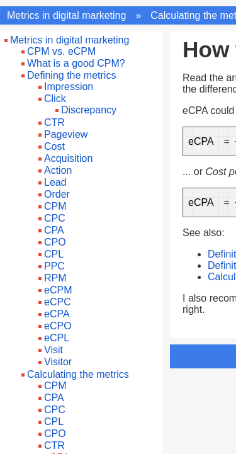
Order (57, 194)
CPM (55, 206)
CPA (54, 230)
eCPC (57, 302)
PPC (54, 266)
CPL (54, 254)
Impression (68, 86)
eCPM (58, 290)
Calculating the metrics (78, 374)
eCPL (56, 337)
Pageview (65, 134)
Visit (53, 349)
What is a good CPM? (76, 63)
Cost (54, 146)
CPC (54, 218)
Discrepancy (88, 110)
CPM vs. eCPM (61, 51)
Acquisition (68, 158)
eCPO (58, 326)
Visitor (58, 361)
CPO (55, 242)
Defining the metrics (71, 75)
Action (58, 170)
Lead (55, 182)
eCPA (57, 314)
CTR (54, 122)
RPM (55, 278)
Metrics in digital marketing (66, 15)
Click (55, 98)
